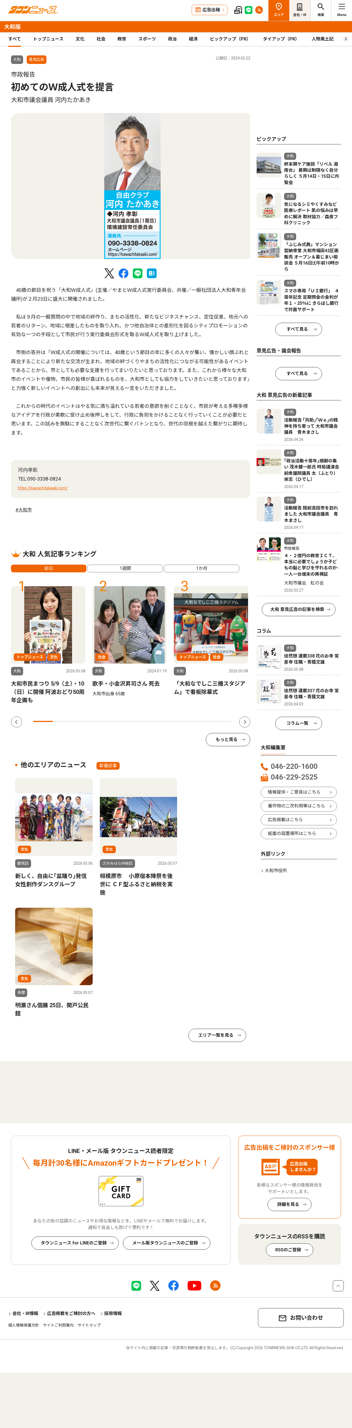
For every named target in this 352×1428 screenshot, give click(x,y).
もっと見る (227, 739)
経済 (193, 39)
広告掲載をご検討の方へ (71, 1313)
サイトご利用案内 (58, 1325)
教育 (121, 39)
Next (244, 722)
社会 (101, 39)
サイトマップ (89, 1325)
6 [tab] (142, 721)
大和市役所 (276, 870)
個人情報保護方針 (23, 1325)
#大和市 (23, 510)
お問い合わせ (306, 1317)
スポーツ (147, 39)
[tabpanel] (132, 186)
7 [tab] (162, 721)
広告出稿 (211, 9)
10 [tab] (222, 721)
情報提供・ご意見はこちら (294, 792)
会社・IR (299, 15)
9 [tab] (202, 721)
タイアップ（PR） (281, 39)
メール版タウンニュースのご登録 (165, 1243)
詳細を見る (288, 1204)
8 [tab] (182, 721)
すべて (14, 39)
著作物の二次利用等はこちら (296, 806)
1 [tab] (43, 721)
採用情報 (113, 1313)
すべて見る (297, 329)
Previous (16, 722)
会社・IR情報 (25, 1313)
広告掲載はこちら (285, 819)
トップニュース (48, 39)
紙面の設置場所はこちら (292, 833)
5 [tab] (122, 721)
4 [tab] (102, 721)
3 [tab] (83, 721)
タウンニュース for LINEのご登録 (74, 1243)
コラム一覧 (297, 723)
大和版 (12, 26)
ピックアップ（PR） (230, 39)
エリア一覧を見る (215, 1035)
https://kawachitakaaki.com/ (43, 488)
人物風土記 (323, 39)
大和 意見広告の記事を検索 (297, 609)
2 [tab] (63, 721)
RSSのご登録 (288, 1249)
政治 (172, 39)
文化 (80, 39)
